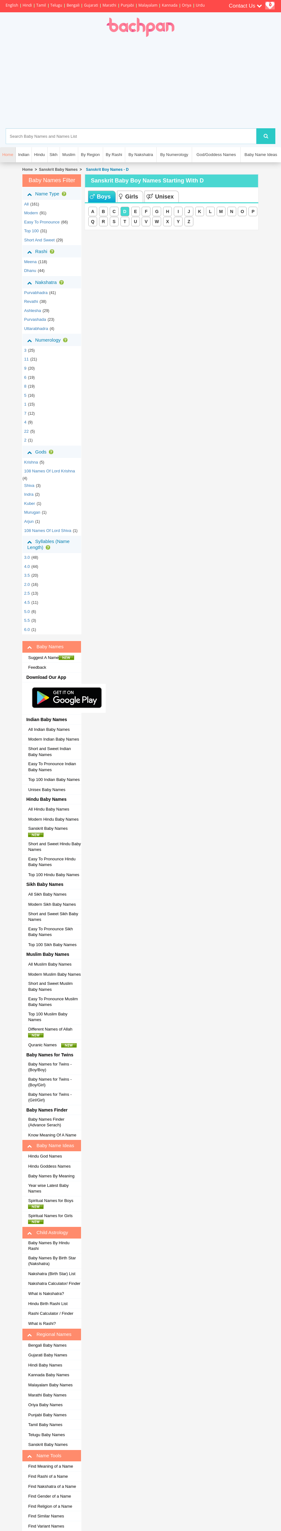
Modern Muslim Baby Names (54, 974)
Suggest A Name (51, 657)
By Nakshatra (140, 154)
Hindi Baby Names (45, 1365)
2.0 (27, 584)
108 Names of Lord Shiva (47, 530)
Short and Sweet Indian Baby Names (49, 751)
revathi (31, 301)
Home (27, 169)
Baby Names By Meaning (51, 1176)
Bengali (73, 5)
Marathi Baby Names (47, 1395)
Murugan (32, 512)
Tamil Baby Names (45, 1424)
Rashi (41, 251)
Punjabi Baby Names (47, 1415)
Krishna (31, 462)
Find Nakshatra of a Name (52, 1486)
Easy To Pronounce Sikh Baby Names (50, 932)
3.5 (27, 575)
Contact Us (245, 6)
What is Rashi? (42, 1323)
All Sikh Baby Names (47, 894)
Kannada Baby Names (48, 1374)
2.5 (27, 593)
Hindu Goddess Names (49, 1166)
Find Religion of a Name (50, 1506)
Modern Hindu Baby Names (53, 819)
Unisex (160, 197)
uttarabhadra (36, 328)
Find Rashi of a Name (48, 1476)
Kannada (169, 5)
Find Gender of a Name (49, 1496)
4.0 (27, 566)
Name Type (47, 194)
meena (30, 261)
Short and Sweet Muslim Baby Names (50, 986)
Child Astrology (47, 1232)
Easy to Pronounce (42, 222)
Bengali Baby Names (47, 1345)
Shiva (29, 485)
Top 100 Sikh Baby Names (52, 944)
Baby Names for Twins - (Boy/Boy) (50, 1067)
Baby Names (45, 647)
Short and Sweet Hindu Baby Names (54, 846)
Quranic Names (52, 1045)
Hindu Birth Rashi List (47, 1303)
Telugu (56, 5)
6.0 (27, 629)
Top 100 (31, 230)
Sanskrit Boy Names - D (106, 169)
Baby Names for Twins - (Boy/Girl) (50, 1082)
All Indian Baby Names (49, 729)
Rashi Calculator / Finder (50, 1313)
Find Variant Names (46, 1526)
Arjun (28, 521)
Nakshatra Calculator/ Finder (54, 1283)
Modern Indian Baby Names (53, 739)
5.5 (27, 620)
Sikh (53, 154)
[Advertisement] (170, 82)
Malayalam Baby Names (50, 1385)
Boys (100, 197)
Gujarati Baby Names (47, 1355)
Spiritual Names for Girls (52, 1218)
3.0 (27, 557)
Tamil (41, 5)
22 (26, 431)
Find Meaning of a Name (50, 1466)
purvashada (35, 319)
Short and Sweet (39, 240)
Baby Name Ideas (260, 154)
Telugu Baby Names (46, 1434)
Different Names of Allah (52, 1032)
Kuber (29, 503)
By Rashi (114, 154)
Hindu (39, 154)
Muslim (68, 154)
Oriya (186, 5)
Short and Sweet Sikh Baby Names (53, 916)
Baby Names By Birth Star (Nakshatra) (52, 1261)
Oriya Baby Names (45, 1404)
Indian (23, 154)
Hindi (27, 5)
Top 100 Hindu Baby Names (53, 874)
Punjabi (127, 5)
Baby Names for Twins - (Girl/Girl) (50, 1097)
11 (26, 359)
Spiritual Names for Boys (52, 1203)
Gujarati (91, 5)
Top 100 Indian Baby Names (53, 779)
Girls (128, 197)
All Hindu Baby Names (48, 809)
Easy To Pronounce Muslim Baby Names (53, 1002)
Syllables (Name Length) (48, 544)
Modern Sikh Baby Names (52, 904)
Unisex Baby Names (46, 789)
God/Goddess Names (216, 154)
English (12, 5)
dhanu (30, 270)
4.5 (27, 602)
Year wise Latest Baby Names (48, 1188)
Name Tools (44, 1456)
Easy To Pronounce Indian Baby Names (52, 766)
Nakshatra (46, 282)
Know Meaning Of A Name (52, 1135)
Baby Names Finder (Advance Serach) (46, 1122)
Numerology (48, 340)
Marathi (109, 5)
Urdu (200, 5)
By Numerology (174, 154)
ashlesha (32, 310)
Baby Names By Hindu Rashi (48, 1245)
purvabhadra (35, 292)
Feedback (37, 667)
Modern (31, 213)
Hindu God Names (45, 1156)
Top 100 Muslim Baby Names (47, 1017)
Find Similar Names (46, 1516)
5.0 (27, 611)
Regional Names (49, 1334)
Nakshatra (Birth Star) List (51, 1273)
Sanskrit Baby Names (58, 169)
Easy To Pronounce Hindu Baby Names (51, 862)
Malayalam (148, 5)
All (26, 204)
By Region (90, 154)
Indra (28, 494)
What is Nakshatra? (46, 1293)
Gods (41, 452)
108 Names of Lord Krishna (49, 471)
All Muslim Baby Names (49, 964)
